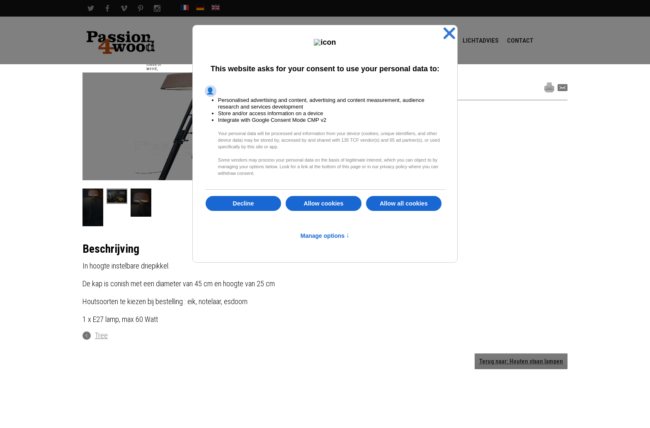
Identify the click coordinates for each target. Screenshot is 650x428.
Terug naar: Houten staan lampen (521, 361)
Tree (101, 335)
